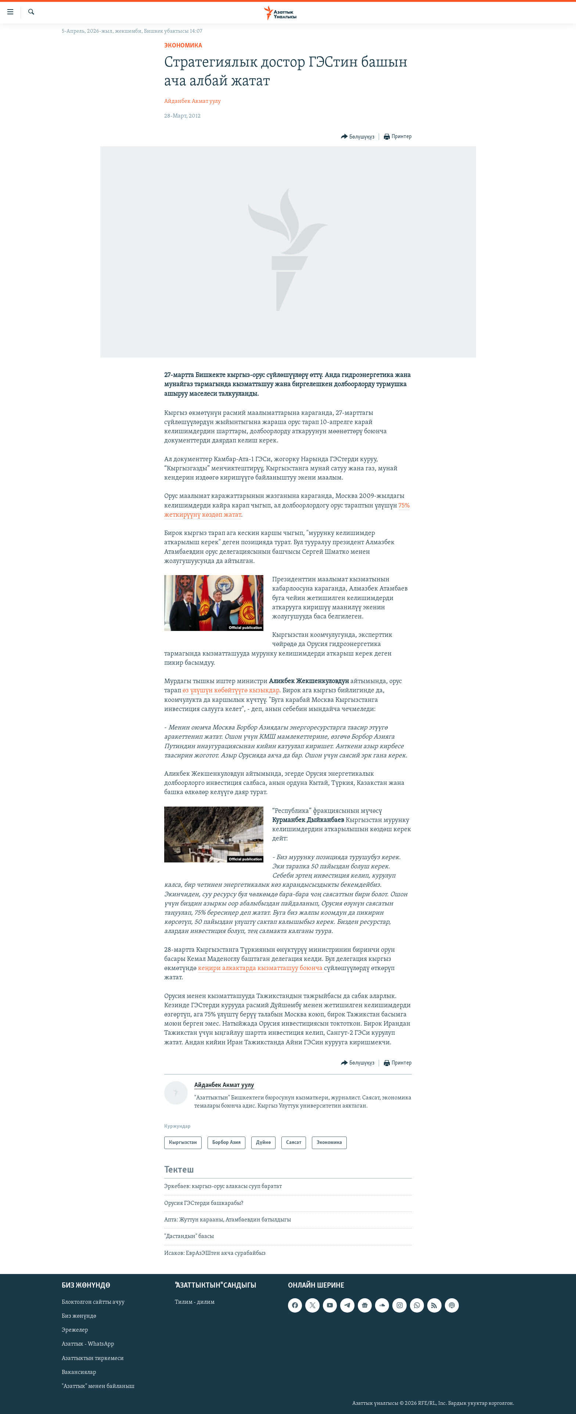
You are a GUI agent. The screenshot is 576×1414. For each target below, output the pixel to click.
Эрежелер (75, 1331)
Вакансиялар (79, 1372)
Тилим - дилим (195, 1302)
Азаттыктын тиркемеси (93, 1358)
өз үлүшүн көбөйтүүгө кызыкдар (231, 690)
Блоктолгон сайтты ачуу (93, 1302)
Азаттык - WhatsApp (88, 1344)
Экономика (183, 45)
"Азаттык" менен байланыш (98, 1386)
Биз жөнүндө (79, 1316)
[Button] (358, 137)
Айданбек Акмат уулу (192, 101)
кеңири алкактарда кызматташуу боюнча (261, 968)
